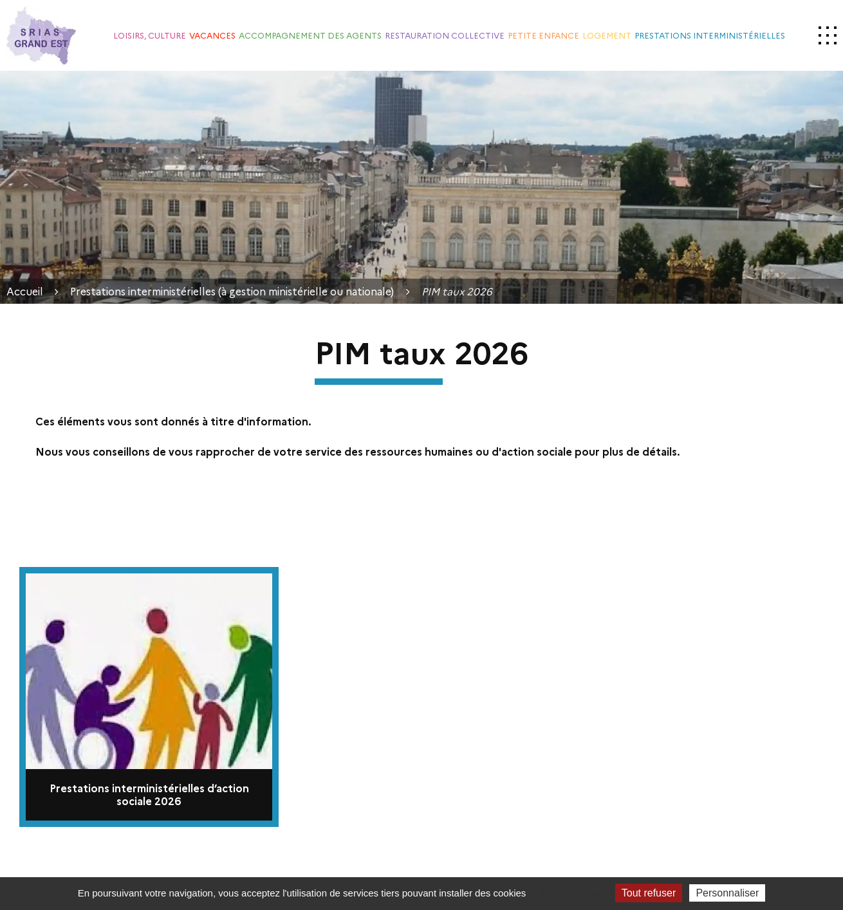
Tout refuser (649, 892)
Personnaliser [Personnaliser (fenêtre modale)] (727, 892)
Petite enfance (543, 35)
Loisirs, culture (149, 35)
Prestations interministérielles (710, 35)
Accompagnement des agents (310, 35)
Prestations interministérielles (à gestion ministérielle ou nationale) (232, 291)
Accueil (24, 291)
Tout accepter (571, 892)
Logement (606, 35)
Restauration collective (445, 35)
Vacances (212, 35)
